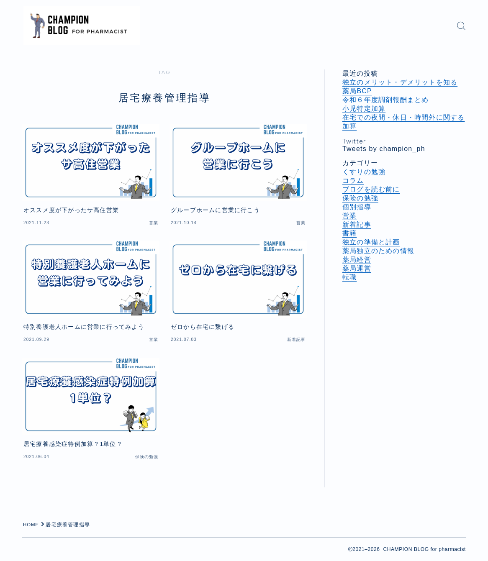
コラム (353, 180)
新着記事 (356, 224)
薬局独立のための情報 (378, 250)
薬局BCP (357, 91)
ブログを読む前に (371, 189)
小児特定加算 (363, 108)
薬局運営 (356, 268)
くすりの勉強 (363, 171)
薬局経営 (356, 259)
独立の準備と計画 (371, 242)
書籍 (349, 233)
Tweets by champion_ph (383, 148)
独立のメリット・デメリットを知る (399, 82)
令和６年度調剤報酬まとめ (385, 99)
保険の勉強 (360, 198)
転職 (349, 277)
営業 (349, 215)
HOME (31, 525)
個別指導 (356, 206)
